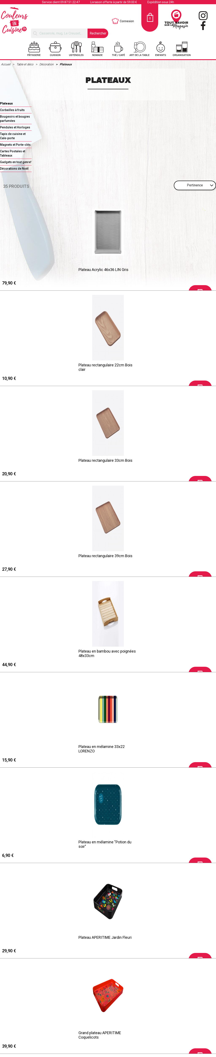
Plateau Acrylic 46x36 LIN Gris (30, 269)
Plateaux (66, 64)
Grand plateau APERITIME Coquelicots (163, 462)
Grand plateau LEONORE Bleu (29, 842)
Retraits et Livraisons (24, 1043)
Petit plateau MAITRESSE (94, 842)
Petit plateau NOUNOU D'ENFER (31, 938)
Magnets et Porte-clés (15, 144)
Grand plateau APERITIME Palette (32, 555)
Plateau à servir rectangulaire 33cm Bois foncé (171, 653)
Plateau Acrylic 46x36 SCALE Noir (33, 747)
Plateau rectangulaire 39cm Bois (32, 364)
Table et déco (25, 64)
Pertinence (195, 185)
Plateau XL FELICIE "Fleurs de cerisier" (166, 940)
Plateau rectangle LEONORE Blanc (101, 747)
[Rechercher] (59, 33)
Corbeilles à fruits (12, 110)
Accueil (6, 64)
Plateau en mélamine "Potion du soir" (31, 462)
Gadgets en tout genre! (15, 162)
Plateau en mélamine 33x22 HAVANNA (96, 557)
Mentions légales (21, 1037)
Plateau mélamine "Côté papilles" (169, 555)
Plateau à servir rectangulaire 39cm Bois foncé (34, 653)
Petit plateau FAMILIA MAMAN (98, 938)
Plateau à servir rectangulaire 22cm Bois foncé (102, 653)
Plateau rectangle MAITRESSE (167, 842)
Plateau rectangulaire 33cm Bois (169, 269)
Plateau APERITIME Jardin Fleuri (100, 460)
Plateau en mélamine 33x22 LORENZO (165, 366)
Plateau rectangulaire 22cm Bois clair (100, 271)
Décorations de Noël (14, 168)
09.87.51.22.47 (70, 2)
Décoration (46, 64)
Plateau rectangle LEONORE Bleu (169, 747)
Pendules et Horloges (15, 127)
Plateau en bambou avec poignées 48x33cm (102, 366)
